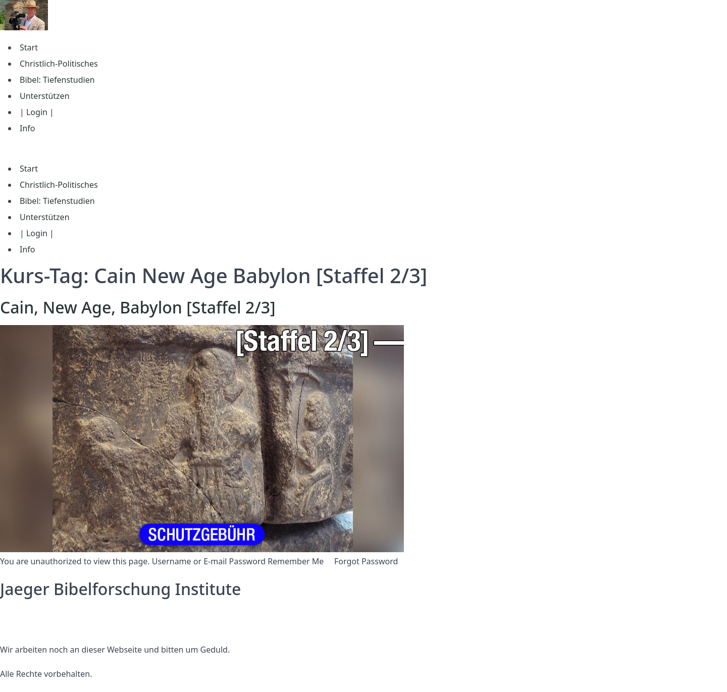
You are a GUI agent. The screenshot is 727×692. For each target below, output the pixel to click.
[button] (363, 148)
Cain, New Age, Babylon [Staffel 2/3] (138, 307)
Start (29, 47)
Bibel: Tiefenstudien (57, 79)
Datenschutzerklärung (42, 613)
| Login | (37, 112)
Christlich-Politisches (59, 63)
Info (27, 128)
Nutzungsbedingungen (44, 625)
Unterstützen (45, 95)
